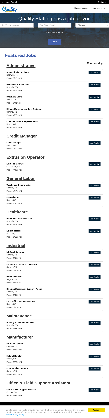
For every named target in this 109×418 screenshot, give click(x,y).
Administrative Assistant (18, 72)
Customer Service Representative (22, 121)
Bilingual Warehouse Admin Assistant (24, 109)
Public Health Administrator (19, 218)
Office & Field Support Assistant (38, 383)
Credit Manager (22, 136)
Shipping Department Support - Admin (24, 289)
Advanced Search (54, 32)
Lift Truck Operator (15, 252)
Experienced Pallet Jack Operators (23, 264)
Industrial (16, 245)
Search (54, 42)
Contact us (102, 2)
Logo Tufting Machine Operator (21, 301)
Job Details (94, 73)
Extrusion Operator (26, 157)
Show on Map (94, 63)
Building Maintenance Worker (20, 322)
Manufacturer (20, 337)
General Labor (21, 178)
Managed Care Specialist (18, 84)
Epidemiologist (13, 231)
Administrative (21, 65)
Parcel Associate (14, 277)
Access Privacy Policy (14, 414)
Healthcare (17, 212)
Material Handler (14, 356)
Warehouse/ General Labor (19, 185)
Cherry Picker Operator (17, 368)
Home (7, 2)
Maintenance (19, 316)
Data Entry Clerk (14, 97)
